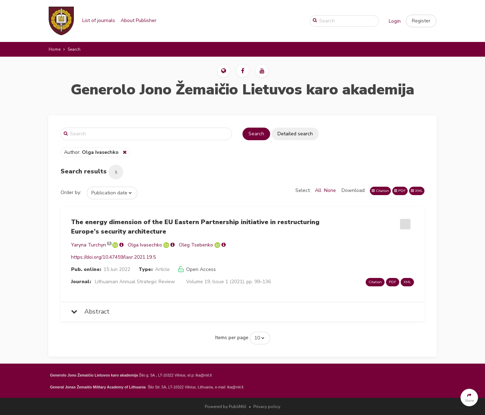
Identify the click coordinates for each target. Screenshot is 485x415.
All (318, 190)
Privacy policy (266, 406)
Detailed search (295, 133)
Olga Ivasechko (145, 245)
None (330, 190)
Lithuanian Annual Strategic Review (135, 281)
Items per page (231, 337)
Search (256, 133)
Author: (92, 152)
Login (395, 21)
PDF (400, 190)
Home (55, 49)
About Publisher (138, 20)
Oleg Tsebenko (196, 245)
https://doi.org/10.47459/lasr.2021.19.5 (113, 257)
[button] (421, 21)
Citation (380, 190)
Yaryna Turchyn (88, 245)
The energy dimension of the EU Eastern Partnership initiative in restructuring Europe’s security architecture (195, 227)
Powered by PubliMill (225, 406)
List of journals (98, 20)
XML (417, 190)
